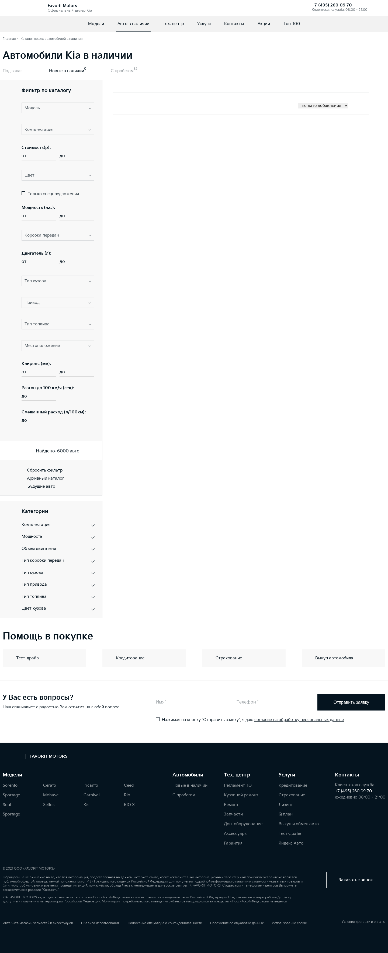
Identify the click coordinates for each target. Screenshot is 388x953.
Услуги (204, 23)
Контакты (234, 23)
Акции (264, 23)
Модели (96, 23)
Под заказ (12, 71)
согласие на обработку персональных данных (299, 719)
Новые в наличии (66, 71)
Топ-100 (291, 23)
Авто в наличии (133, 23)
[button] (58, 108)
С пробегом (122, 71)
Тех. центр (173, 23)
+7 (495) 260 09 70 (332, 5)
